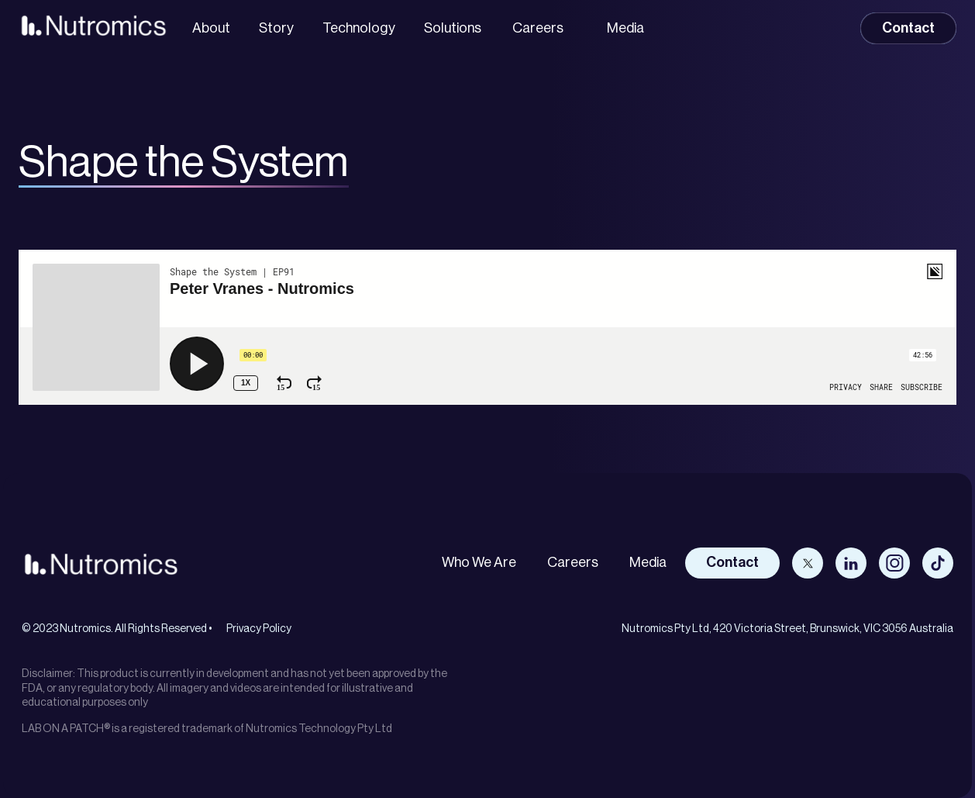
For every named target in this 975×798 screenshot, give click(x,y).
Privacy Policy (258, 629)
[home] (93, 25)
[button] (542, 28)
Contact (908, 28)
